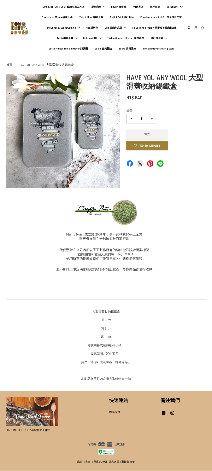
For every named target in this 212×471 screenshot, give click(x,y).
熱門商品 (155, 7)
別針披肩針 (159, 38)
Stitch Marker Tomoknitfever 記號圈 (68, 49)
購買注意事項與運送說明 (92, 462)
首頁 (9, 65)
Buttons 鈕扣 (92, 38)
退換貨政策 (128, 462)
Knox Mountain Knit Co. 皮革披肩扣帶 (161, 17)
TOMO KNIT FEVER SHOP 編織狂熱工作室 (62, 7)
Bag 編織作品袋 (115, 28)
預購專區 (138, 7)
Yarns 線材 (175, 7)
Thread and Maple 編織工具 (56, 17)
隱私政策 (114, 462)
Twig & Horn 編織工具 (91, 17)
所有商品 (98, 7)
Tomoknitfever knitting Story (158, 49)
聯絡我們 (114, 412)
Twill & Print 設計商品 (122, 17)
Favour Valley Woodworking (63, 28)
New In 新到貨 (118, 7)
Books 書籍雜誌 (103, 49)
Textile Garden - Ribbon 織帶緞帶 (125, 38)
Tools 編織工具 (67, 38)
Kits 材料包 (92, 28)
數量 (129, 111)
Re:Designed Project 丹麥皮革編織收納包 (154, 28)
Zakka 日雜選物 (127, 49)
